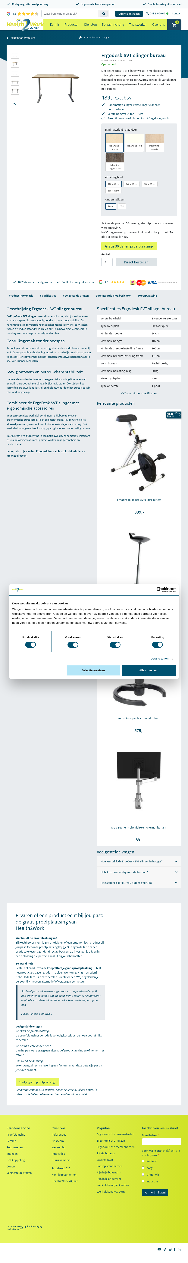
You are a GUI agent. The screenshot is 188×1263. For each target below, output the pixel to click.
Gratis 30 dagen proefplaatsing (129, 253)
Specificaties (48, 303)
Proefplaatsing (147, 303)
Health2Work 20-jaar (65, 1188)
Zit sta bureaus (106, 1161)
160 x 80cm (149, 191)
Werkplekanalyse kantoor (113, 1192)
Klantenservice (18, 1135)
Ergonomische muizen (111, 1148)
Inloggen (12, 1161)
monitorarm (58, 427)
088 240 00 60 (157, 13)
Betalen (11, 1148)
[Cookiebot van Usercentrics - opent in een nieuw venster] (159, 590)
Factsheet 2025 (61, 1176)
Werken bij (58, 1155)
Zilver (111, 213)
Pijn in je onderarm (109, 1186)
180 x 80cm (113, 198)
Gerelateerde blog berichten (113, 303)
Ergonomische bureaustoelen (115, 1141)
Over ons (158, 28)
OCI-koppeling (16, 1167)
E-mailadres (150, 1143)
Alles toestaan (148, 670)
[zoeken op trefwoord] (69, 13)
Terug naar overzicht (21, 45)
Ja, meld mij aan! (155, 1200)
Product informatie (21, 303)
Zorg (149, 1175)
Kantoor (151, 1168)
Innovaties (58, 1161)
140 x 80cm (131, 191)
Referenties (59, 1142)
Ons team (58, 1148)
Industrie (152, 1189)
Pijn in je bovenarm (109, 1180)
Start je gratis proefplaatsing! (37, 1089)
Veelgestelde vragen (76, 303)
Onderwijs (152, 1182)
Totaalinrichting (113, 28)
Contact (176, 13)
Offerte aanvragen (129, 13)
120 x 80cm (113, 191)
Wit (122, 213)
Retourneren (15, 1155)
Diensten (90, 28)
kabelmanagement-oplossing (30, 435)
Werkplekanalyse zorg (111, 1199)
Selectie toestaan (93, 670)
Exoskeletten (105, 1167)
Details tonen (159, 658)
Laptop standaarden (110, 1173)
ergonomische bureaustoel (24, 427)
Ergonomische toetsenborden (116, 1154)
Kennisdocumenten (64, 1182)
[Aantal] (107, 269)
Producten (71, 28)
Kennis (55, 28)
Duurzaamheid (61, 1167)
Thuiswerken (138, 28)
